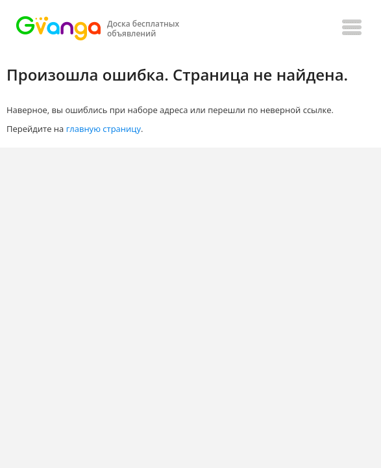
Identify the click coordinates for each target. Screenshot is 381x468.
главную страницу (103, 129)
